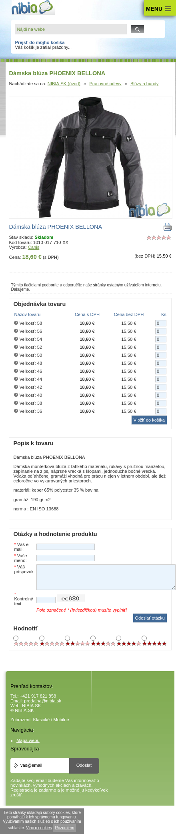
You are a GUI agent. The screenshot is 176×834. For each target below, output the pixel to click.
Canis (34, 247)
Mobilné (61, 719)
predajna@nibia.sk (42, 700)
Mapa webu (28, 740)
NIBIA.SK (31, 705)
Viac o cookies (39, 828)
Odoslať (84, 765)
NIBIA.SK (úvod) (64, 83)
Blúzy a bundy (144, 83)
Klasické (41, 719)
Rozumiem (64, 828)
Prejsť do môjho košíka (39, 42)
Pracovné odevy (105, 83)
